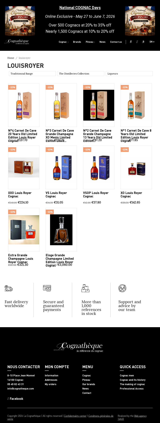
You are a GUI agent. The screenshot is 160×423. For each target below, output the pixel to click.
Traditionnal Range (22, 73)
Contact (86, 392)
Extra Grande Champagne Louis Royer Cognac (20, 258)
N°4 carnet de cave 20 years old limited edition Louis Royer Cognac (22, 135)
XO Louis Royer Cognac (131, 194)
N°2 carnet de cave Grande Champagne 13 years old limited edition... (97, 135)
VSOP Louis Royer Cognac (96, 194)
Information (51, 375)
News (85, 388)
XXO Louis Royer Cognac (20, 194)
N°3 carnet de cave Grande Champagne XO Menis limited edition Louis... (60, 135)
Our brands (88, 384)
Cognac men (127, 375)
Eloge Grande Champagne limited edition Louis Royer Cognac (60, 260)
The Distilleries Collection (74, 73)
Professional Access (132, 388)
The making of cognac (132, 384)
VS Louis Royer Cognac (56, 194)
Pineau (86, 379)
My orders (50, 384)
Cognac (86, 375)
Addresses (51, 379)
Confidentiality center (75, 415)
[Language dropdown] (153, 42)
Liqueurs (113, 73)
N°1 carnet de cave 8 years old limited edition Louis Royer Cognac (136, 135)
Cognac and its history (132, 379)
